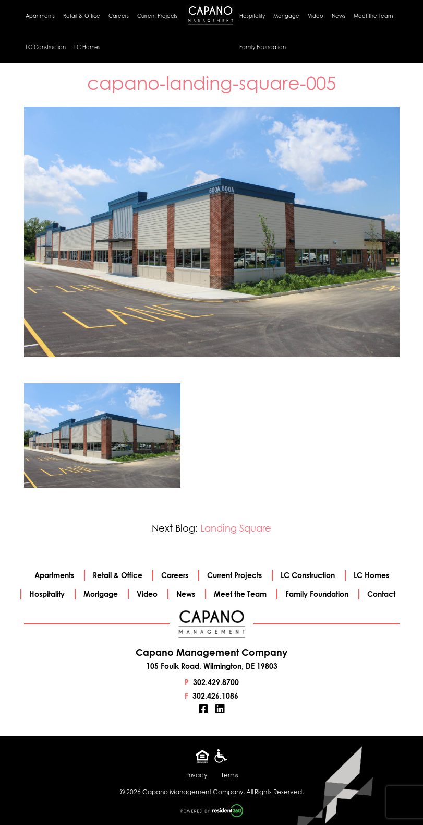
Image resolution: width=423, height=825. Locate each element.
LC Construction (46, 47)
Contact (381, 594)
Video (315, 16)
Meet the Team (373, 16)
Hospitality (252, 16)
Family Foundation (262, 47)
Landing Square (235, 528)
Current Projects (157, 16)
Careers (118, 16)
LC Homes (87, 47)
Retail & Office (81, 16)
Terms (229, 775)
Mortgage (286, 16)
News (338, 16)
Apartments (40, 16)
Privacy (196, 775)
